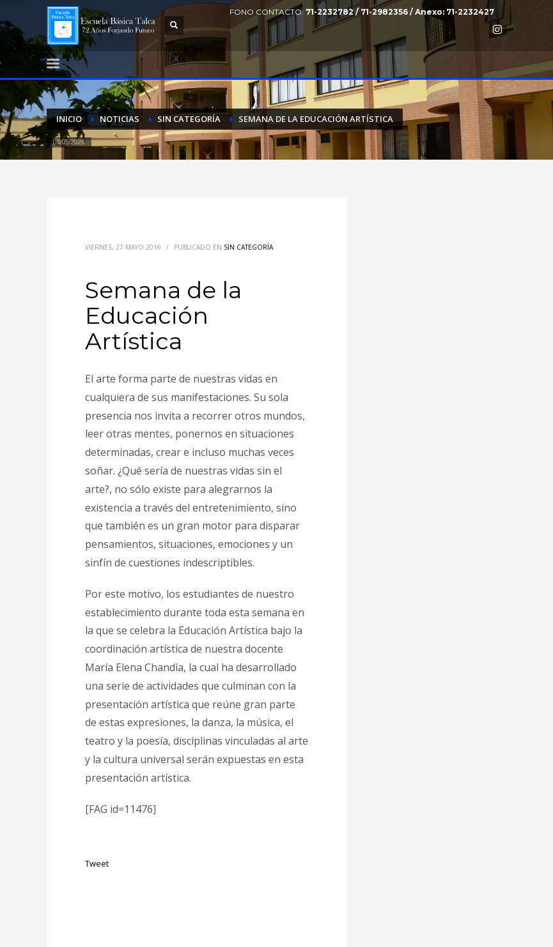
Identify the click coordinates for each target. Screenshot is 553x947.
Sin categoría (248, 247)
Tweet (97, 863)
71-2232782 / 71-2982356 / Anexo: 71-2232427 (400, 12)
